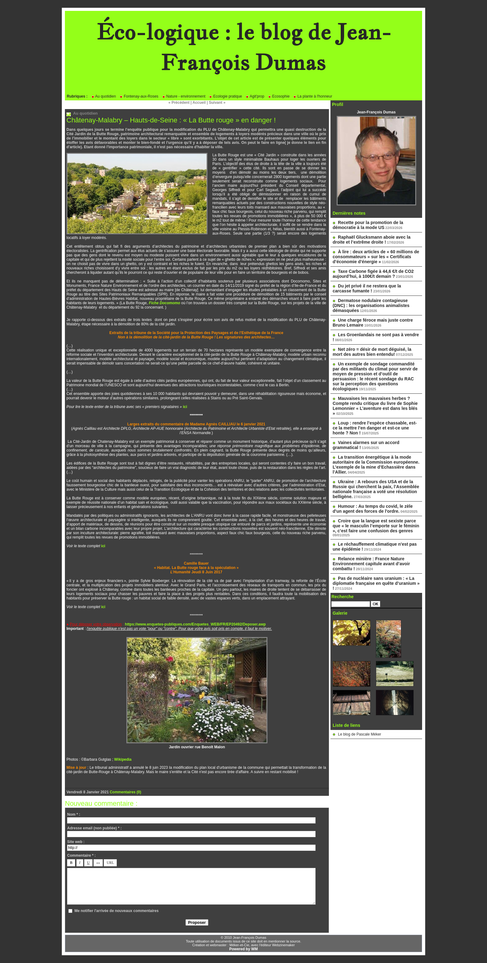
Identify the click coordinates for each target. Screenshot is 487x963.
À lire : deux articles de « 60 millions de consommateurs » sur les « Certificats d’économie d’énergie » (376, 256)
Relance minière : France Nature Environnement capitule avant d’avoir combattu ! (371, 563)
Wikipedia (123, 759)
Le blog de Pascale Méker (359, 734)
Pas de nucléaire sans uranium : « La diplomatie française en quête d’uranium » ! (376, 583)
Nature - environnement (183, 96)
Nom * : (73, 814)
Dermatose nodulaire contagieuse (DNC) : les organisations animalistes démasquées (371, 305)
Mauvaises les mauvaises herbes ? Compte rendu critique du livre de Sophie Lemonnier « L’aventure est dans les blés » (375, 406)
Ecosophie (278, 96)
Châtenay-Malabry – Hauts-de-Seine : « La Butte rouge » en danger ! (171, 120)
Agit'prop (255, 96)
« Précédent (178, 102)
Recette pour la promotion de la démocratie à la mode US (368, 225)
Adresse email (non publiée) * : (94, 828)
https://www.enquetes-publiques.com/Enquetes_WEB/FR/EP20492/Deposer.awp (195, 624)
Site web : (75, 842)
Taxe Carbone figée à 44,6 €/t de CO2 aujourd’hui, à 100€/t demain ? (373, 274)
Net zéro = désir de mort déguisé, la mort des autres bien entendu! (372, 352)
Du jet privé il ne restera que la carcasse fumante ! (367, 288)
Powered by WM (243, 949)
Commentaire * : (81, 855)
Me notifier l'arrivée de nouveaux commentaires (117, 911)
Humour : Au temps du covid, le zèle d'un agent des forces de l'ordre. (373, 509)
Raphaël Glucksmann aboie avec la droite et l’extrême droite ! (372, 240)
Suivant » (217, 102)
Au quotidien (103, 96)
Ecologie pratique (225, 96)
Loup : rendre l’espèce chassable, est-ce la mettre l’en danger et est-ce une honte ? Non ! (375, 427)
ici (185, 407)
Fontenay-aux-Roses (139, 96)
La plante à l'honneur (312, 96)
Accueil (199, 102)
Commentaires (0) (125, 792)
